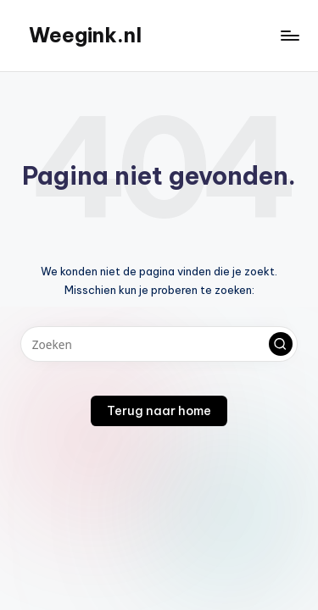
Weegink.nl (85, 34)
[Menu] (289, 35)
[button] (281, 344)
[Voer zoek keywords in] (159, 344)
